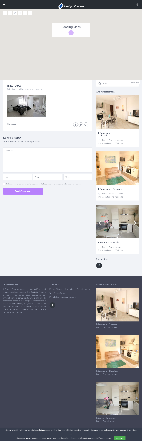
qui (71, 434)
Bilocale (119, 197)
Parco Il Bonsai (108, 247)
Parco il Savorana (109, 140)
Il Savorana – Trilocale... (105, 134)
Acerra (120, 140)
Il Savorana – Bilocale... (111, 189)
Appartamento (108, 143)
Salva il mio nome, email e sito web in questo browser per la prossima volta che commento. (43, 184)
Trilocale (119, 143)
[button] (94, 45)
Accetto (119, 438)
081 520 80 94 (59, 293)
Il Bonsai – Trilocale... (109, 242)
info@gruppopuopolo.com (64, 297)
